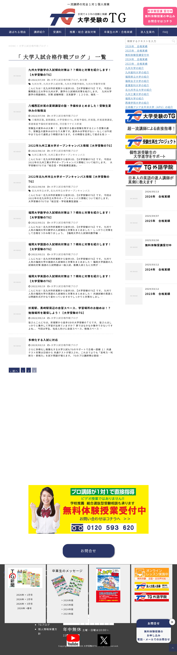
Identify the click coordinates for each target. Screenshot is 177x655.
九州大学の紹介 (134, 68)
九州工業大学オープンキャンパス (66, 154)
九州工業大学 (39, 154)
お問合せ (89, 550)
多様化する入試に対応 (43, 340)
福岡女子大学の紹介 (137, 81)
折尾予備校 (80, 119)
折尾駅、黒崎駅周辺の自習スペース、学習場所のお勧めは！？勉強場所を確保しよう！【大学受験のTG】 (69, 310)
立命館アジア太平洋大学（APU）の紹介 (149, 107)
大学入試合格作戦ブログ (64, 79)
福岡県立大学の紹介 (137, 76)
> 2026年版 (67, 600)
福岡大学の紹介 (134, 98)
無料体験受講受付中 (137, 55)
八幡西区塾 (38, 119)
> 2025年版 (67, 604)
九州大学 (37, 83)
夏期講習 (50, 119)
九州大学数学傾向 (74, 83)
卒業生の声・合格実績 (118, 32)
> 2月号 (29, 599)
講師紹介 (39, 32)
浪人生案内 (147, 32)
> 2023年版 (67, 613)
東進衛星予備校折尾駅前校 (43, 123)
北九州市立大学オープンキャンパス (70, 190)
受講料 (57, 32)
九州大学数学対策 (95, 83)
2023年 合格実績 (136, 63)
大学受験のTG (65, 119)
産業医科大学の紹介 (137, 85)
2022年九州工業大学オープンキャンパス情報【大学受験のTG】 (71, 145)
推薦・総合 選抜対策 (83, 32)
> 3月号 (29, 603)
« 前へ (14, 371)
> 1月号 (29, 594)
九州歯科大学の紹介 (137, 72)
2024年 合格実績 (136, 59)
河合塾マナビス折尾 (71, 123)
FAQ (165, 32)
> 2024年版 (67, 609)
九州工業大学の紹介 (137, 94)
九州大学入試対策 (53, 83)
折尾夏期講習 (104, 119)
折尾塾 (92, 119)
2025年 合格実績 (136, 50)
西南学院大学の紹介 (137, 102)
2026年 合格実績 (136, 46)
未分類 (83, 79)
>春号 (29, 608)
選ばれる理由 (17, 32)
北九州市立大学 (40, 190)
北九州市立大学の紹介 (138, 89)
